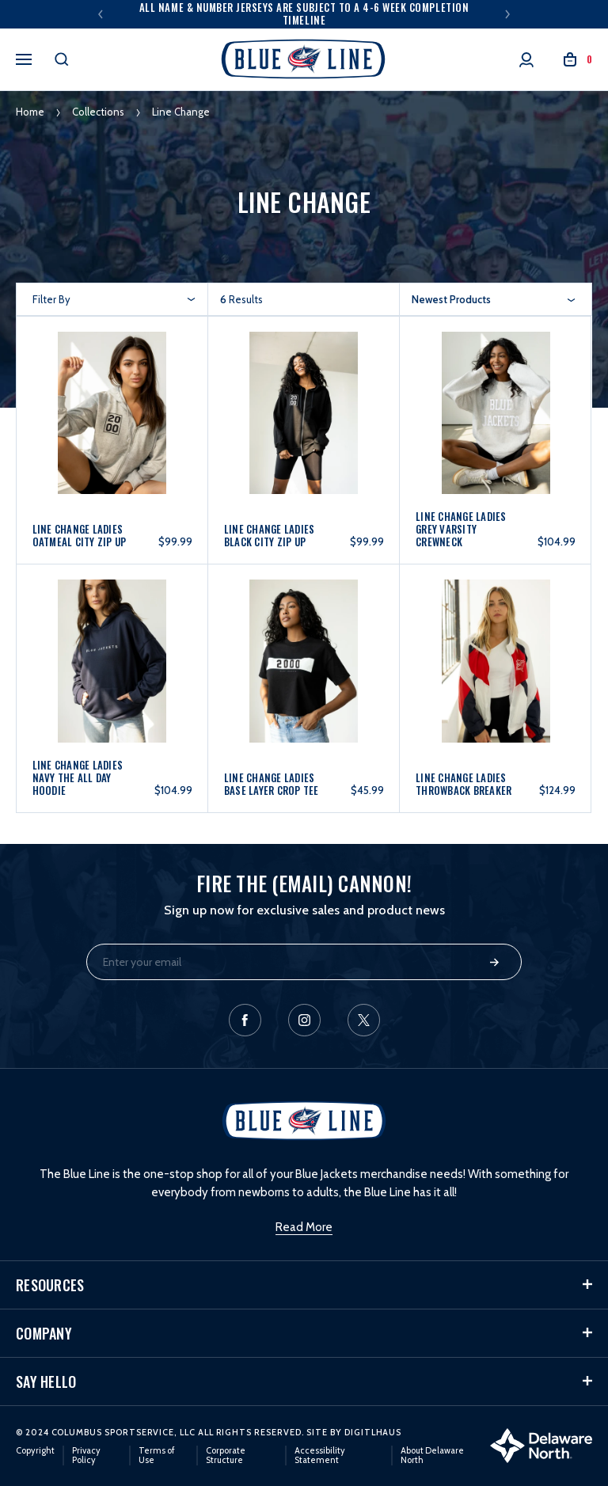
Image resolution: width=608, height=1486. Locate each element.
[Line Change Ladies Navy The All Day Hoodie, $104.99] (112, 675)
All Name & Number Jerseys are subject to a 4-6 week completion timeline (304, 13)
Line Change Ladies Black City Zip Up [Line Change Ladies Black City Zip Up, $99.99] (269, 535)
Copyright (35, 1450)
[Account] (526, 59)
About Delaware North (432, 1455)
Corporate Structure (225, 1455)
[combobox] (494, 299)
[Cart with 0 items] (578, 60)
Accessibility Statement (319, 1455)
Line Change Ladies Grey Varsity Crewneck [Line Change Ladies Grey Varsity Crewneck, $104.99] (461, 529)
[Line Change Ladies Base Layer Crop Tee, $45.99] (304, 675)
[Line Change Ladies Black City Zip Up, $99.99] (304, 427)
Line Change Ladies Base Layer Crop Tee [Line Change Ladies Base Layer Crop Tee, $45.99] (271, 783)
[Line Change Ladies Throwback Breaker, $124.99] (496, 675)
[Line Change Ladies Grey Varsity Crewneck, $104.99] (496, 427)
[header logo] (304, 59)
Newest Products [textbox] (451, 299)
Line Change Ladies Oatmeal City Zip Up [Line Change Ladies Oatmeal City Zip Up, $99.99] (79, 535)
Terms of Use (157, 1455)
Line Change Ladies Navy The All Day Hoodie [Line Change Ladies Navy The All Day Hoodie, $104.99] (78, 777)
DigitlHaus (372, 1432)
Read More (304, 1227)
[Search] (62, 59)
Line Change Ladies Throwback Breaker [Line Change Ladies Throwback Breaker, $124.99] (463, 783)
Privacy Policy (86, 1455)
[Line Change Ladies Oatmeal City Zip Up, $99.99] (112, 427)
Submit (495, 962)
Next (507, 14)
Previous (100, 14)
